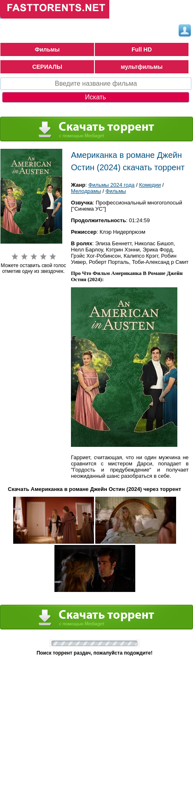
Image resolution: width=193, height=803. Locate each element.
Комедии (150, 185)
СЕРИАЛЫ (47, 66)
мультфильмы (142, 66)
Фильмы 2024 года (111, 185)
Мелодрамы (86, 191)
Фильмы (47, 49)
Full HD (142, 49)
